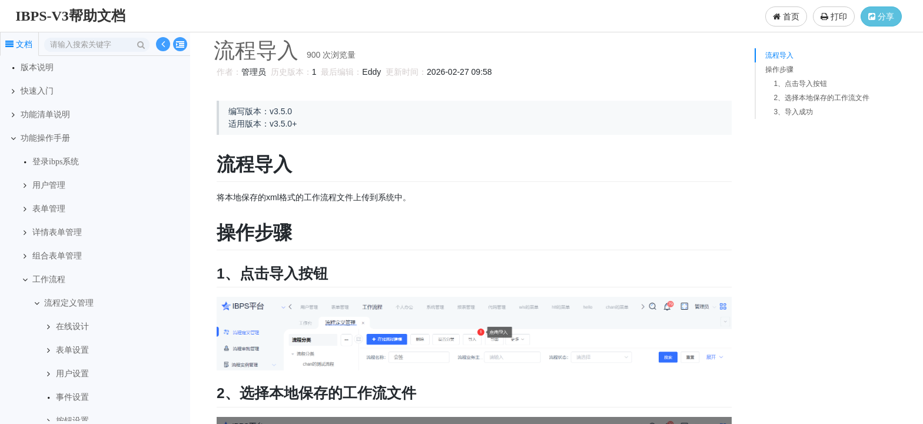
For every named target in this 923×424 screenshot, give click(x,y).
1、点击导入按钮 (800, 84)
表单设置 (72, 350)
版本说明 (37, 67)
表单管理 (48, 208)
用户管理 (48, 185)
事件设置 (72, 397)
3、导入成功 (793, 112)
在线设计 (72, 326)
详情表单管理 (57, 232)
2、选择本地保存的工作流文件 (821, 98)
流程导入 (779, 55)
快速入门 (37, 91)
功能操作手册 (45, 138)
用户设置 (72, 373)
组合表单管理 (57, 255)
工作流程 (48, 279)
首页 (786, 16)
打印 (834, 16)
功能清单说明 (45, 114)
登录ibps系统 (55, 161)
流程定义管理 (69, 303)
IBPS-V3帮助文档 (70, 16)
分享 (881, 16)
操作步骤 (779, 69)
